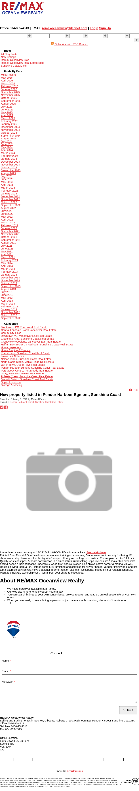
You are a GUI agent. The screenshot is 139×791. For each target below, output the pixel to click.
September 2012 (10, 318)
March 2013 (8, 303)
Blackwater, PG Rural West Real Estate (24, 327)
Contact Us (115, 35)
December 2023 (10, 161)
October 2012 (9, 315)
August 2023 (8, 173)
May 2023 (6, 182)
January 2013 (9, 309)
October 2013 (9, 283)
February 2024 (9, 155)
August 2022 (8, 208)
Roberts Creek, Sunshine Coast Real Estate (27, 376)
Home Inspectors (11, 347)
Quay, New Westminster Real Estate (22, 373)
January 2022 (9, 228)
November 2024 (10, 129)
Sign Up (105, 28)
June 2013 (7, 294)
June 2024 (7, 144)
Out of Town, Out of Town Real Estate (23, 364)
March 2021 (8, 257)
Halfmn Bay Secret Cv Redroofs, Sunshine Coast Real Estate (37, 344)
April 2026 (7, 80)
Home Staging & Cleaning (16, 350)
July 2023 (6, 176)
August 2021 (8, 242)
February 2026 (9, 86)
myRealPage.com (75, 771)
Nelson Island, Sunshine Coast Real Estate (26, 359)
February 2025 (9, 121)
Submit (128, 710)
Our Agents (40, 35)
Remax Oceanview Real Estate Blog (22, 62)
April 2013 (7, 300)
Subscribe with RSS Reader (69, 44)
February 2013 (9, 306)
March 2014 (8, 268)
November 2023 (10, 164)
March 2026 (8, 83)
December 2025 (10, 92)
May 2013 (6, 297)
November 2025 (10, 95)
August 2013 (8, 289)
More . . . (6, 40)
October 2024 (9, 132)
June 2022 (7, 213)
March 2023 (8, 187)
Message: (8, 681)
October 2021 (9, 237)
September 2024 (10, 135)
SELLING (56, 35)
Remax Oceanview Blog (15, 59)
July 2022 (6, 210)
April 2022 (7, 219)
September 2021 (10, 239)
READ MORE (8, 611)
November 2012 (10, 312)
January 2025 (9, 124)
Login (94, 28)
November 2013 (10, 280)
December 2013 (10, 277)
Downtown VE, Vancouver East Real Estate (26, 335)
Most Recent (8, 74)
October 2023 (9, 167)
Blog (133, 35)
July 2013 (6, 292)
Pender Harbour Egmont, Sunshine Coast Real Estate (32, 367)
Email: (6, 671)
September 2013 (10, 286)
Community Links (11, 332)
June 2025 (7, 109)
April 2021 (7, 254)
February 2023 (9, 190)
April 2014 (7, 266)
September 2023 (10, 170)
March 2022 (8, 222)
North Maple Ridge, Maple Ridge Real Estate (27, 361)
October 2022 (9, 202)
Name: (6, 660)
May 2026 (6, 77)
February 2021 (9, 260)
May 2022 (6, 216)
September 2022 (10, 205)
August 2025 (8, 103)
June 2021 (7, 248)
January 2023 (9, 193)
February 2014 (9, 271)
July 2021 (6, 245)
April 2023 (7, 184)
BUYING (76, 35)
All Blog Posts (9, 54)
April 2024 (7, 150)
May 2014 (6, 263)
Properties (18, 35)
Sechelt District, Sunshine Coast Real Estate (27, 379)
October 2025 (9, 97)
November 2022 (10, 199)
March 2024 (8, 153)
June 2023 (7, 179)
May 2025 (6, 112)
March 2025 (8, 118)
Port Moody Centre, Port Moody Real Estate (27, 370)
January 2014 (9, 274)
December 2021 (10, 231)
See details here (96, 552)
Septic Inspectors (11, 382)
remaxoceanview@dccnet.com (64, 28)
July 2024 (6, 141)
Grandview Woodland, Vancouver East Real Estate (31, 341)
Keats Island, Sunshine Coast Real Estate (25, 353)
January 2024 (9, 158)
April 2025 (7, 115)
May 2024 (6, 147)
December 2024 (10, 126)
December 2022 (10, 196)
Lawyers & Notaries (12, 356)
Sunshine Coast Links (14, 65)
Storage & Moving (11, 385)
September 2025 (10, 100)
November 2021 (10, 234)
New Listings (8, 57)
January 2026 (9, 89)
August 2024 (8, 138)
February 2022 (9, 225)
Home (4, 35)
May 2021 (6, 251)
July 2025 (6, 106)
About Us (94, 35)
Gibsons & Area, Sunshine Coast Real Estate (27, 338)
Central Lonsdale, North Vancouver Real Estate (29, 330)
